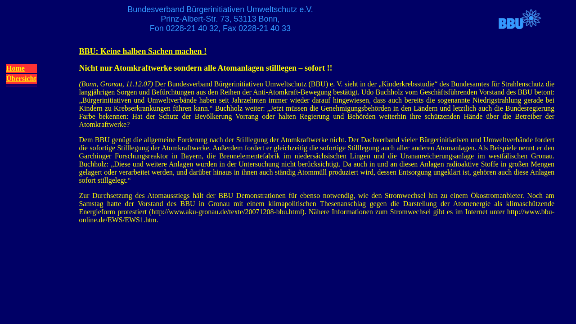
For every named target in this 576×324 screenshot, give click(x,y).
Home (15, 68)
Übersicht (21, 78)
